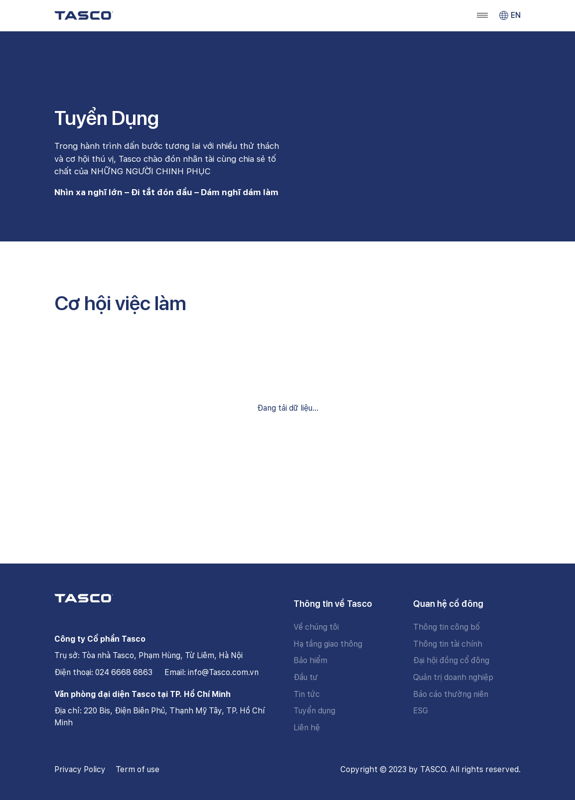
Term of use (137, 769)
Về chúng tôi (316, 627)
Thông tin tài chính (447, 644)
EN (510, 15)
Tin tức (306, 694)
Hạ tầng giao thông (327, 644)
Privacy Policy (80, 769)
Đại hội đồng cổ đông (451, 660)
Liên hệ (306, 727)
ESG (420, 710)
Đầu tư (305, 677)
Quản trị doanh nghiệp (453, 677)
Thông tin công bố (446, 627)
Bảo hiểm (310, 660)
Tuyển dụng (314, 710)
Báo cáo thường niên (450, 694)
